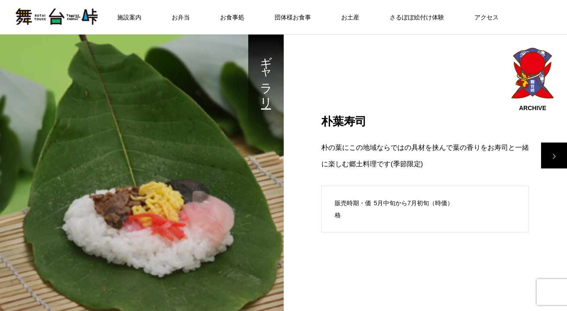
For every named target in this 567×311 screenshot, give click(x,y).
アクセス (486, 17)
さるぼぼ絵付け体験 (417, 17)
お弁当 (181, 17)
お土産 (350, 17)
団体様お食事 (293, 17)
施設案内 (129, 17)
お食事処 (232, 17)
